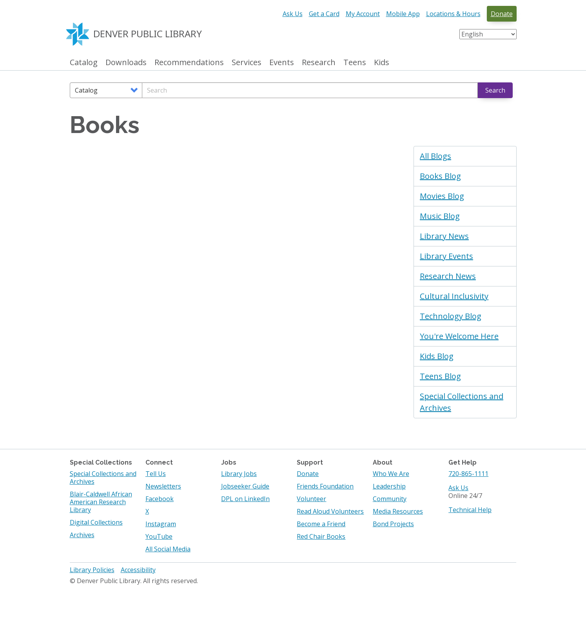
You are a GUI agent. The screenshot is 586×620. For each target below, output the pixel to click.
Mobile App (403, 14)
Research (319, 62)
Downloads (126, 62)
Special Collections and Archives (461, 402)
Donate (502, 14)
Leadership (389, 486)
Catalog (84, 62)
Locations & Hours (453, 14)
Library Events (446, 256)
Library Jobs (239, 473)
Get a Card (324, 14)
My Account (363, 14)
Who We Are (391, 473)
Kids (381, 62)
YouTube (158, 536)
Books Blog (440, 176)
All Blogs (435, 156)
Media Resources (398, 511)
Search (495, 90)
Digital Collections (96, 522)
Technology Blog (450, 316)
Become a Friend (321, 524)
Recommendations (189, 62)
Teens (354, 62)
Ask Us (293, 14)
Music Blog (440, 216)
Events (281, 62)
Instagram (160, 524)
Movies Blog (442, 196)
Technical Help (470, 509)
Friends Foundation (325, 486)
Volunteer (311, 498)
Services (246, 62)
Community (389, 498)
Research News (448, 276)
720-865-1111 (468, 473)
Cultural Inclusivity (454, 296)
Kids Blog (437, 356)
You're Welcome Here (459, 336)
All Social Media (167, 549)
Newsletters (163, 486)
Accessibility (138, 569)
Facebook (159, 498)
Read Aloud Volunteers (330, 511)
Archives (82, 535)
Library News (444, 236)
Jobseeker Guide (245, 486)
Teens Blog (440, 376)
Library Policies (92, 569)
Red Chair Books (321, 536)
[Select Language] (488, 34)
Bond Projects (393, 524)
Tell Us (155, 473)
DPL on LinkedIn (245, 498)
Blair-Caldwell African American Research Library (101, 502)
